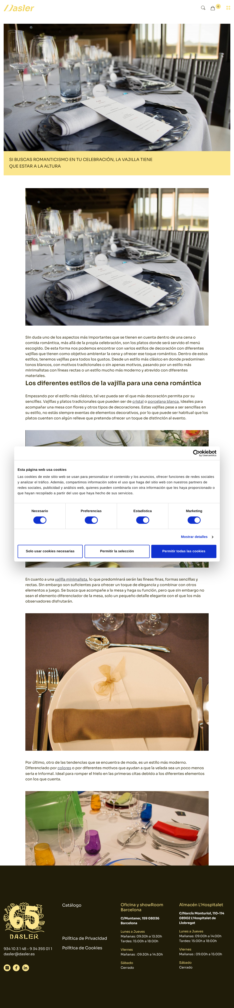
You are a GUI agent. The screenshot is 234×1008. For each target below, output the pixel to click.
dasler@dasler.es (19, 957)
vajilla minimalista (71, 579)
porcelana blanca (164, 401)
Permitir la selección (117, 551)
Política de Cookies (82, 948)
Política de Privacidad (84, 938)
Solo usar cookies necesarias (50, 551)
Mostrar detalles (194, 537)
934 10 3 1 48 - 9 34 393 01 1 (27, 949)
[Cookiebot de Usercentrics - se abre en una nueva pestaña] (196, 453)
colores (65, 767)
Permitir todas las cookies (183, 551)
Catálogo (71, 902)
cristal (138, 401)
